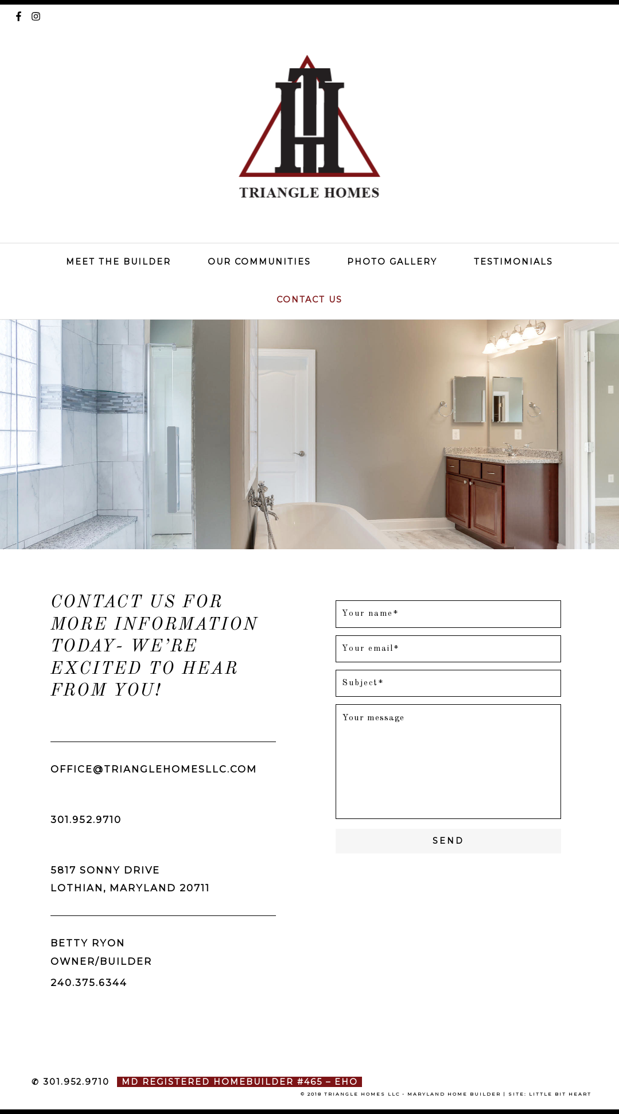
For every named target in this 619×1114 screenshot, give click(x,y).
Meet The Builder (118, 262)
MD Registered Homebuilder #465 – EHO (240, 1082)
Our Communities (259, 262)
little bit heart (560, 1094)
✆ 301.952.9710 (71, 1082)
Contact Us (309, 299)
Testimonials (513, 262)
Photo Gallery (392, 262)
